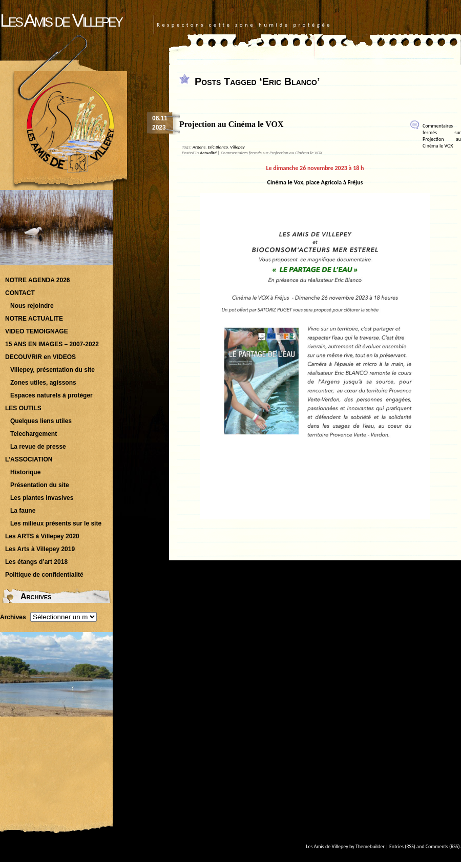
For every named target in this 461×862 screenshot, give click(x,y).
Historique (25, 472)
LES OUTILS (23, 408)
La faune (22, 510)
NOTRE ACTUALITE (34, 318)
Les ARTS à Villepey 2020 (42, 536)
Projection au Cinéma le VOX (231, 124)
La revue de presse (38, 446)
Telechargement (33, 433)
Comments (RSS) (443, 846)
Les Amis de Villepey (60, 20)
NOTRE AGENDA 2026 (37, 280)
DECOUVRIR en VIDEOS (40, 357)
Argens (199, 147)
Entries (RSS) (402, 846)
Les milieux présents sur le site (55, 523)
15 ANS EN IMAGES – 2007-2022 (52, 344)
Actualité (208, 152)
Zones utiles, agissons (43, 382)
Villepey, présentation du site (52, 369)
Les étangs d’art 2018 (36, 561)
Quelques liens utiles (41, 421)
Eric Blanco (217, 147)
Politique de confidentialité (44, 574)
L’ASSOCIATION (28, 459)
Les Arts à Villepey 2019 (40, 549)
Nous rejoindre (32, 305)
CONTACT (20, 293)
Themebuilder (370, 846)
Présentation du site (39, 485)
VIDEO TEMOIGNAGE (36, 331)
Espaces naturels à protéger (51, 395)
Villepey (237, 147)
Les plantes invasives (41, 497)
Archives (13, 617)
